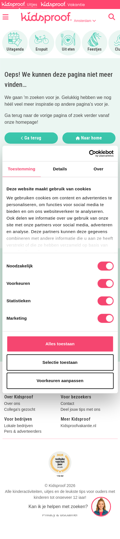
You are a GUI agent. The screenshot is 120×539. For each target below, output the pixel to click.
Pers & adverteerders (23, 431)
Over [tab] (99, 168)
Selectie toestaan (59, 362)
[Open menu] (5, 17)
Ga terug (31, 138)
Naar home (89, 138)
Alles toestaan (60, 343)
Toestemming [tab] (21, 168)
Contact (67, 404)
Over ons (12, 404)
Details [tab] (60, 168)
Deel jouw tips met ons (81, 409)
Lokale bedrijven (18, 426)
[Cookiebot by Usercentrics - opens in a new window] (89, 153)
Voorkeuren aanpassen (60, 380)
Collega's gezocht (19, 409)
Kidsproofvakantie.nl (78, 426)
